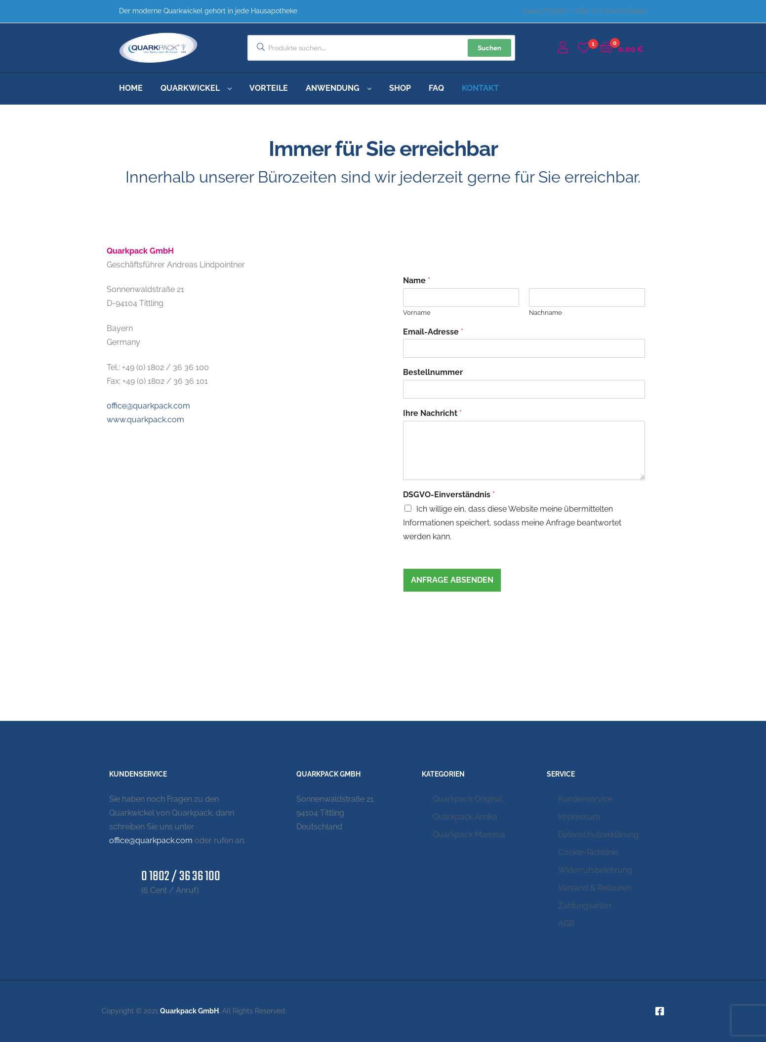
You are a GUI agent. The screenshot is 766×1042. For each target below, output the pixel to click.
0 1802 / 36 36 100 (180, 876)
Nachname (545, 312)
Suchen (489, 47)
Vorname (417, 312)
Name (416, 280)
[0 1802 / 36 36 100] (121, 882)
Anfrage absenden (452, 580)
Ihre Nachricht (432, 413)
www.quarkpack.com (145, 419)
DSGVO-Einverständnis (449, 494)
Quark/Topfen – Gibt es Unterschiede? (585, 11)
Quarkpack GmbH (189, 1011)
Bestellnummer (433, 372)
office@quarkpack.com (148, 405)
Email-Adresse (433, 331)
